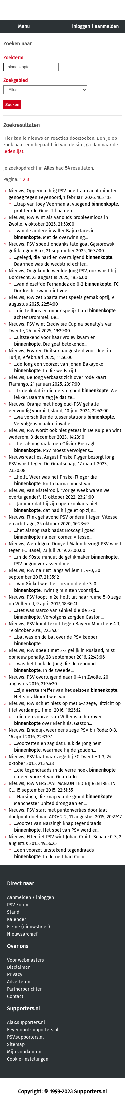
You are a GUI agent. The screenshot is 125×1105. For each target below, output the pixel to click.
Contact (15, 996)
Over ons (17, 946)
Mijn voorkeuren (24, 1052)
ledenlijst (13, 151)
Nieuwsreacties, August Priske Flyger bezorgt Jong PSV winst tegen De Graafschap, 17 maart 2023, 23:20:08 (61, 463)
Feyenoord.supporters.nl (32, 1030)
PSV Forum (18, 905)
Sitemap (16, 1044)
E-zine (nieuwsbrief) (28, 927)
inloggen (81, 26)
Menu (24, 26)
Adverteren (18, 982)
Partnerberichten (25, 989)
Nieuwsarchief (22, 934)
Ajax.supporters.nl (26, 1022)
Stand (13, 912)
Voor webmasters (25, 960)
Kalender (16, 919)
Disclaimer (18, 967)
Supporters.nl (23, 1008)
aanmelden (107, 26)
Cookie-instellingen (27, 1059)
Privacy (14, 974)
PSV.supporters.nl (25, 1037)
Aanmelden (19, 897)
